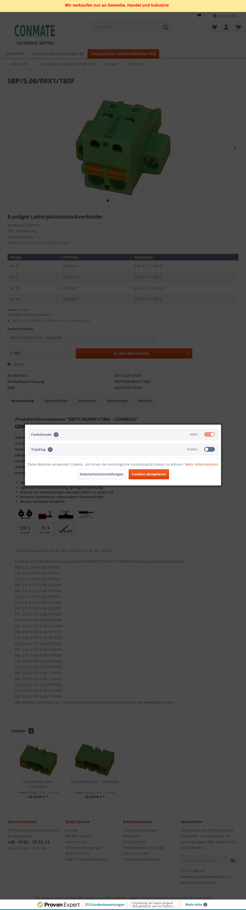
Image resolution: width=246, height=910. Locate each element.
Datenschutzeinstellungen (101, 474)
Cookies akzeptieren (149, 474)
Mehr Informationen (201, 464)
